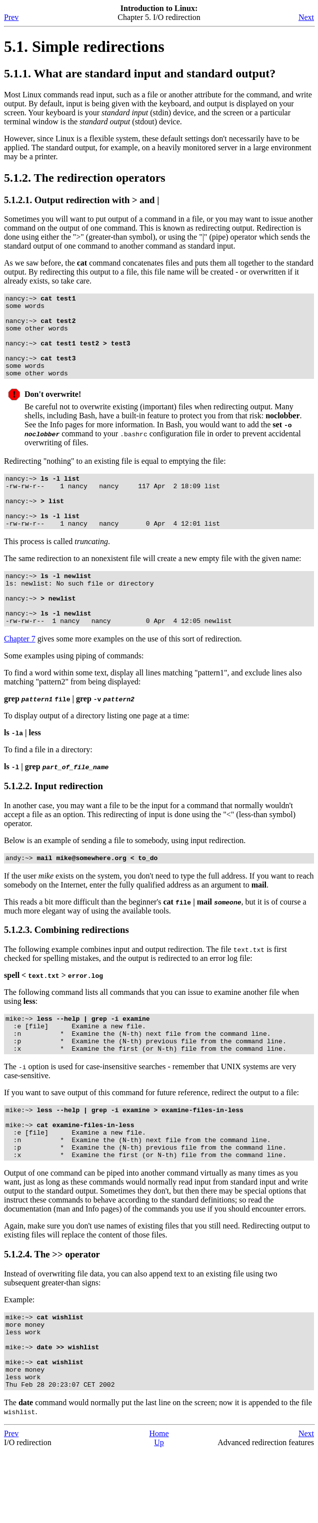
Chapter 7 (20, 676)
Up (159, 1514)
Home (158, 1505)
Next (306, 17)
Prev (11, 17)
